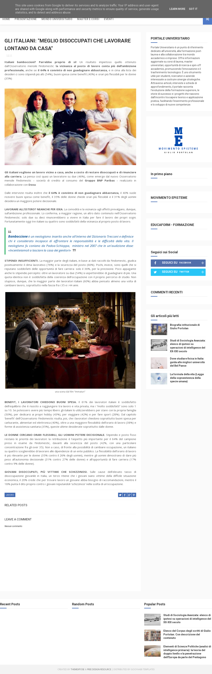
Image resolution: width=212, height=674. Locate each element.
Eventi (108, 19)
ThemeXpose (77, 669)
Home (6, 19)
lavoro (10, 495)
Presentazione (26, 19)
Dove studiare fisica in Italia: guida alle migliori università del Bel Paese (187, 362)
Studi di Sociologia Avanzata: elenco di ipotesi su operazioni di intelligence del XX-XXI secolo (187, 619)
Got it (193, 8)
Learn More (177, 8)
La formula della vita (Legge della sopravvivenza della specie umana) (187, 378)
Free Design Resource (99, 669)
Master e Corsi (88, 19)
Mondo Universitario (57, 19)
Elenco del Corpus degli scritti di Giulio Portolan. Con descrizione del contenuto (187, 634)
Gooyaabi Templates (142, 669)
